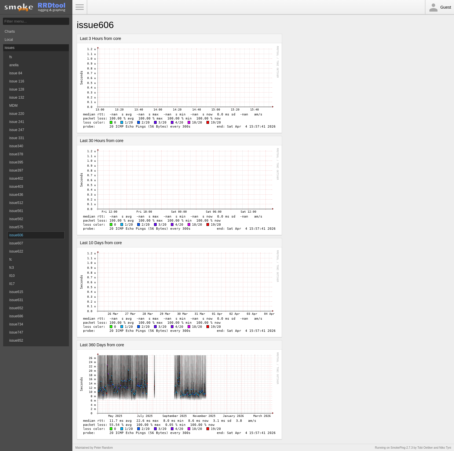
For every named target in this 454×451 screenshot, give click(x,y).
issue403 (16, 187)
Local (9, 40)
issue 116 (16, 81)
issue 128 (16, 89)
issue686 (16, 316)
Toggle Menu (79, 7)
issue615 (16, 292)
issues (9, 48)
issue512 (16, 203)
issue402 (16, 178)
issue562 (16, 219)
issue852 (16, 340)
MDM (13, 106)
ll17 (12, 284)
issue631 (16, 300)
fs (10, 57)
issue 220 (16, 114)
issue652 (16, 308)
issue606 (16, 235)
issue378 (16, 154)
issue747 (16, 332)
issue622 (16, 251)
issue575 (16, 227)
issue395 (16, 162)
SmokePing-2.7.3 (402, 447)
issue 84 (15, 73)
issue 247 (16, 130)
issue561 (16, 211)
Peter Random (103, 447)
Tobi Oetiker (425, 447)
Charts (10, 32)
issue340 (16, 146)
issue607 (16, 243)
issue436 (16, 195)
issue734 (16, 324)
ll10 (12, 276)
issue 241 (16, 122)
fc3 (11, 268)
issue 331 (16, 138)
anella (14, 65)
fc (10, 259)
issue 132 (16, 97)
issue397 (16, 170)
